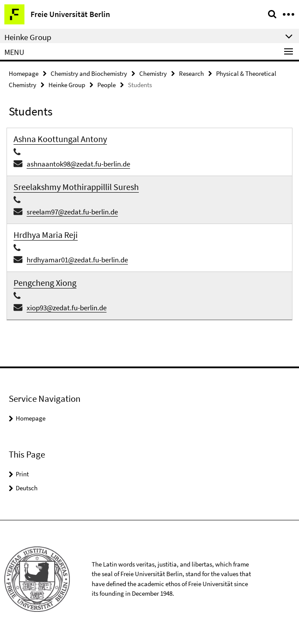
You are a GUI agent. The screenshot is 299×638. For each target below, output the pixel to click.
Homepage (23, 73)
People (106, 85)
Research (191, 73)
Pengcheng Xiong (45, 282)
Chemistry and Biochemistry (89, 73)
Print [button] (22, 474)
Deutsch (27, 488)
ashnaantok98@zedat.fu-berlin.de (78, 164)
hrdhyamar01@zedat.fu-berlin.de (77, 260)
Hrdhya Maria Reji (46, 234)
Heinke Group (66, 85)
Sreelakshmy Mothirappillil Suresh (76, 186)
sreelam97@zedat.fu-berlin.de (72, 212)
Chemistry (153, 73)
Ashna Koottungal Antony (60, 138)
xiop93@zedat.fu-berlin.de (67, 307)
